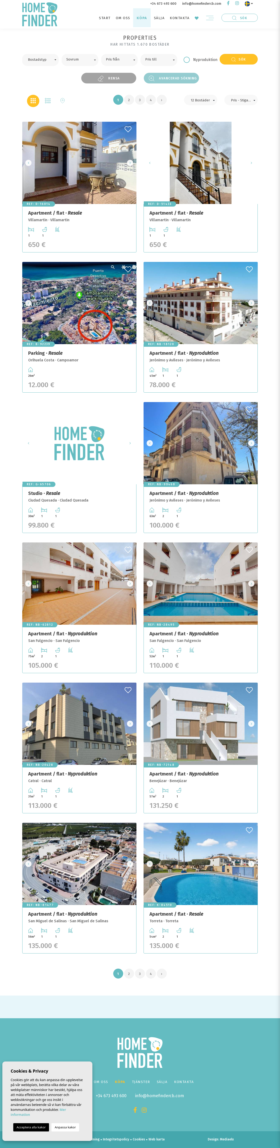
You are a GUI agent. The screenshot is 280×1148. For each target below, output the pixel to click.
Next (131, 163)
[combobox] (40, 60)
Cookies (139, 1139)
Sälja (159, 18)
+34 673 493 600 (163, 4)
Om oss (123, 18)
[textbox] (44, 59)
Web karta (157, 1139)
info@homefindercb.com (201, 4)
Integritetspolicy (116, 1139)
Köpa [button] (142, 18)
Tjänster (141, 1082)
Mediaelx (227, 1139)
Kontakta (180, 18)
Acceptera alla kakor (31, 1127)
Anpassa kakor (65, 1127)
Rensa (109, 78)
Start (105, 18)
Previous (27, 163)
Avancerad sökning (173, 78)
